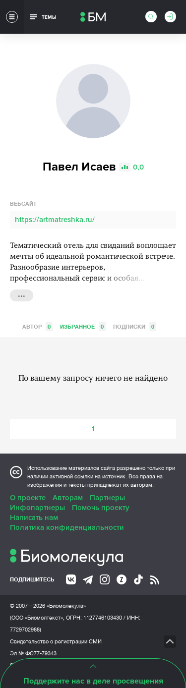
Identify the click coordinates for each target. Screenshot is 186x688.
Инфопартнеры (37, 507)
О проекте (28, 497)
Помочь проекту (100, 507)
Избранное (83, 326)
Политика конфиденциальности (67, 527)
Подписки (134, 326)
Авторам (68, 497)
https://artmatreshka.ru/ (55, 219)
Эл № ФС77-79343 (33, 653)
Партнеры (107, 497)
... (21, 294)
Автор (37, 326)
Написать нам (34, 517)
